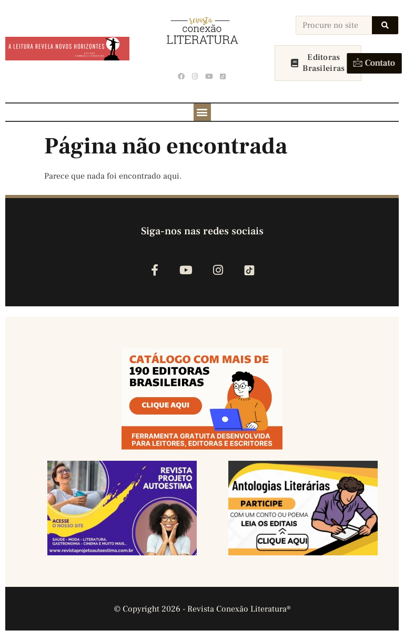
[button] (202, 112)
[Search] (385, 25)
